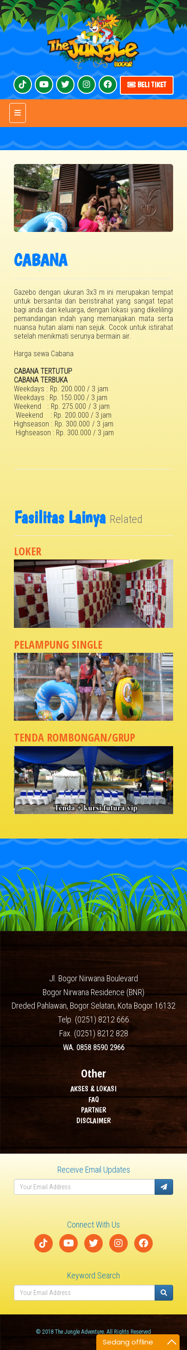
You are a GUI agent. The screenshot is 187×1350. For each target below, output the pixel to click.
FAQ (93, 1099)
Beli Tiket (146, 84)
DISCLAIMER (93, 1120)
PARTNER (93, 1110)
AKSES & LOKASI (93, 1088)
